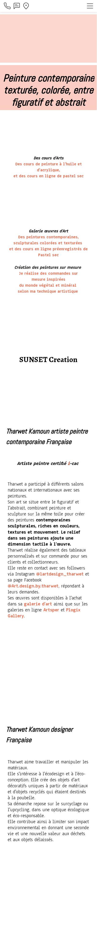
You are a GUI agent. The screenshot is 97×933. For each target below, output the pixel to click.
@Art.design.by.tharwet (33, 586)
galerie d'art (38, 604)
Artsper (51, 610)
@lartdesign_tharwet (60, 574)
